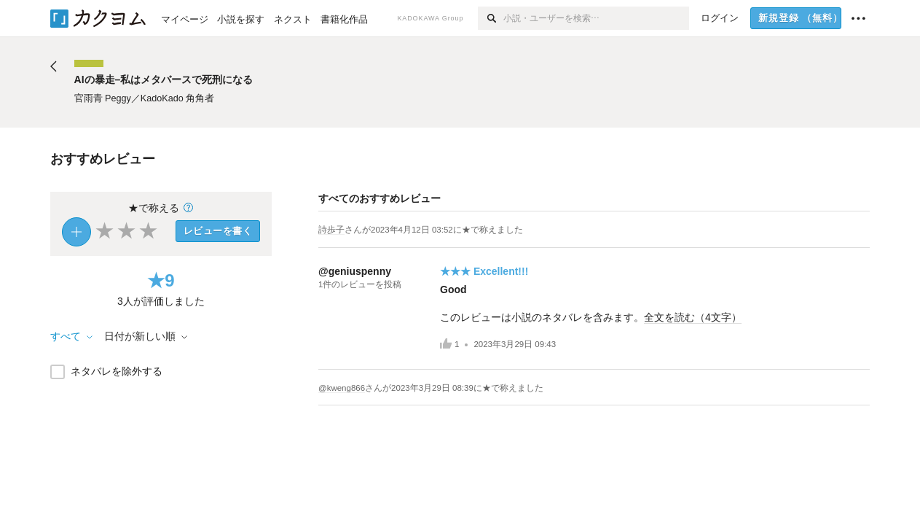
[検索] (490, 18)
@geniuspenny (354, 271)
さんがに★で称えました (434, 229)
